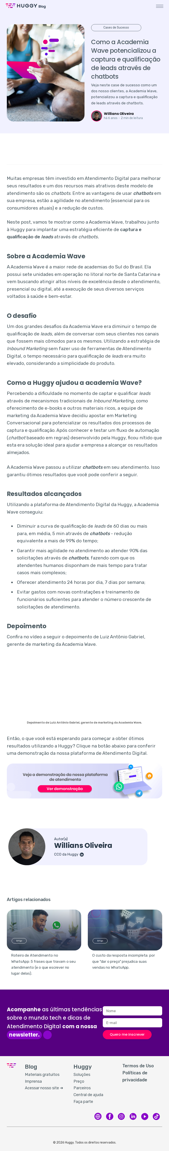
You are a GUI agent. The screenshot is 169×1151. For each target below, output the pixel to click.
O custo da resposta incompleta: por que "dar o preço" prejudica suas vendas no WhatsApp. (123, 961)
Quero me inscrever (127, 1034)
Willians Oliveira (119, 113)
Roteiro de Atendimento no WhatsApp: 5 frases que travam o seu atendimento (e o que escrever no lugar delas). (43, 964)
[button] (158, 6)
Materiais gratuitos (42, 1074)
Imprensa (33, 1081)
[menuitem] (45, 1074)
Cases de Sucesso (116, 27)
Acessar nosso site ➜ (44, 1088)
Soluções (81, 1074)
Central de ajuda (88, 1094)
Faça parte (83, 1101)
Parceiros (82, 1088)
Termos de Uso (138, 1065)
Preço (78, 1081)
